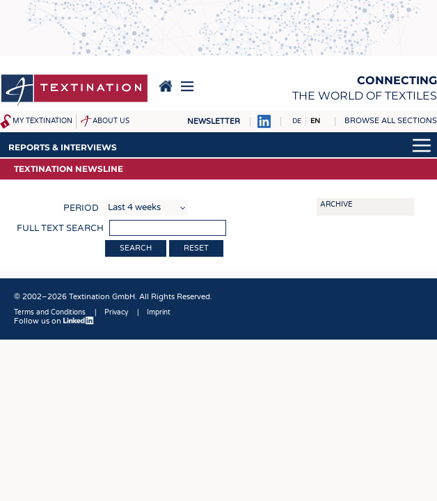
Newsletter (213, 121)
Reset (196, 248)
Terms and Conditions (50, 312)
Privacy (116, 312)
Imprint (158, 312)
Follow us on (54, 321)
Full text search (60, 228)
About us (111, 121)
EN (315, 121)
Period (81, 208)
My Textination (42, 121)
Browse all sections (390, 120)
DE (296, 121)
